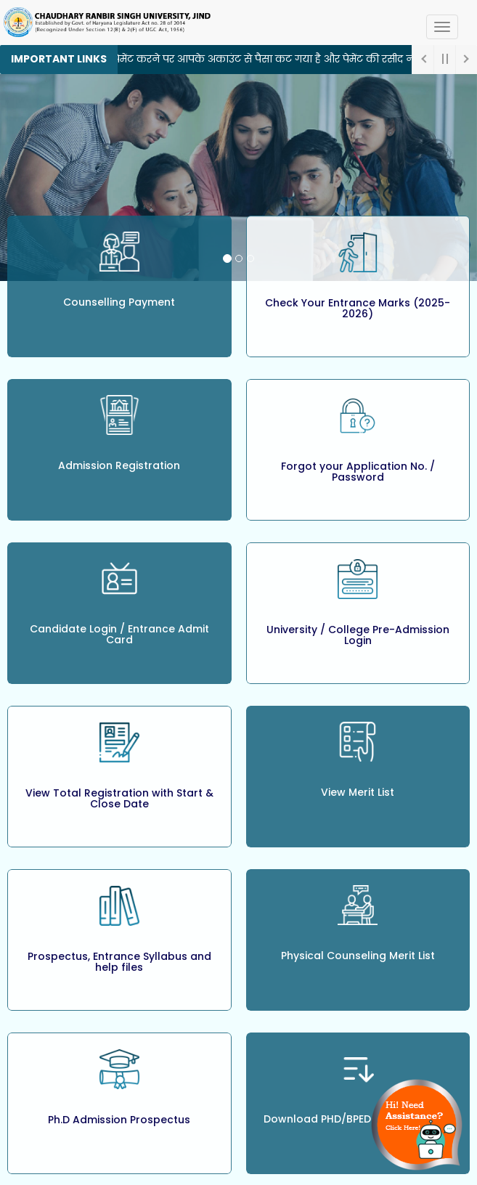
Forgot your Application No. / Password (358, 471)
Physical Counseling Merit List (358, 955)
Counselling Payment (119, 302)
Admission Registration (119, 465)
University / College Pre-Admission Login (357, 635)
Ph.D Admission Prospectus (119, 1119)
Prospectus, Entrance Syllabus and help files (119, 961)
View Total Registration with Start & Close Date (119, 798)
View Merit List (357, 792)
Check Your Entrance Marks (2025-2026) (357, 308)
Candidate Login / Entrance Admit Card (119, 634)
